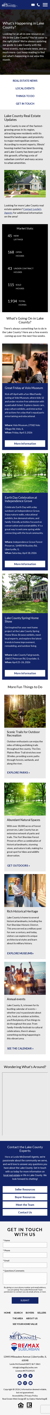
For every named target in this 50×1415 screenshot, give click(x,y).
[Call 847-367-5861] (39, 5)
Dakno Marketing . (38, 1399)
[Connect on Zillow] (25, 1376)
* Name (6, 1240)
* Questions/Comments (13, 1270)
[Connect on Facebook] (20, 1383)
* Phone (6, 1250)
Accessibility (17, 1395)
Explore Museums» (20, 953)
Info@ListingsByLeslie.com (25, 1367)
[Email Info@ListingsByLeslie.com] (34, 5)
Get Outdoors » (18, 865)
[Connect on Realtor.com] (31, 1376)
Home (7, 1312)
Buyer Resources (25, 1197)
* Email (6, 1260)
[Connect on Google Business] (20, 1376)
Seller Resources (25, 1189)
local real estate (11, 1175)
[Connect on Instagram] (25, 1383)
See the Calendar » (20, 1048)
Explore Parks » (18, 772)
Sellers (41, 1312)
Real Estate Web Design (14, 1399)
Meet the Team (25, 1204)
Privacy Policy (31, 1395)
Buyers (30, 1312)
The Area (17, 1318)
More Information (25, 443)
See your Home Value (25, 1324)
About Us (32, 1318)
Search (18, 1312)
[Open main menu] (45, 5)
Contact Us (25, 1212)
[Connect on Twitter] (31, 1383)
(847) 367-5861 (33, 1364)
